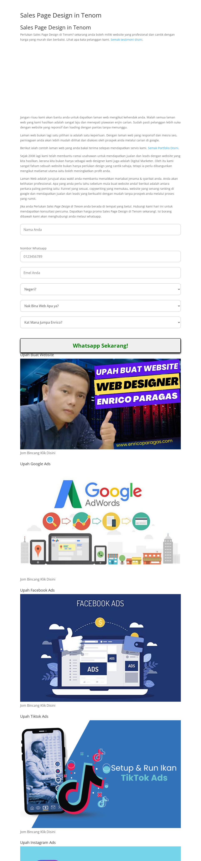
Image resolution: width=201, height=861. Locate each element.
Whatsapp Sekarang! (100, 345)
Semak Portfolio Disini (163, 148)
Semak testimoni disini (126, 39)
